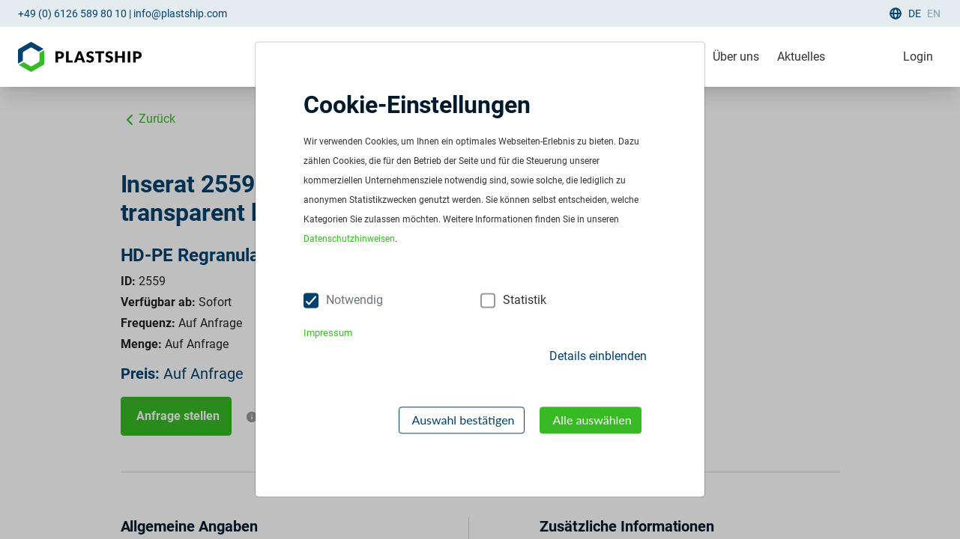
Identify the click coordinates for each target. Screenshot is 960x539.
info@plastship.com (180, 13)
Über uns (736, 56)
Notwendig (354, 300)
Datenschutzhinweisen (349, 239)
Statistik (524, 300)
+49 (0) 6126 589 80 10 (72, 13)
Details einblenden (598, 356)
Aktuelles (801, 56)
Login (918, 56)
